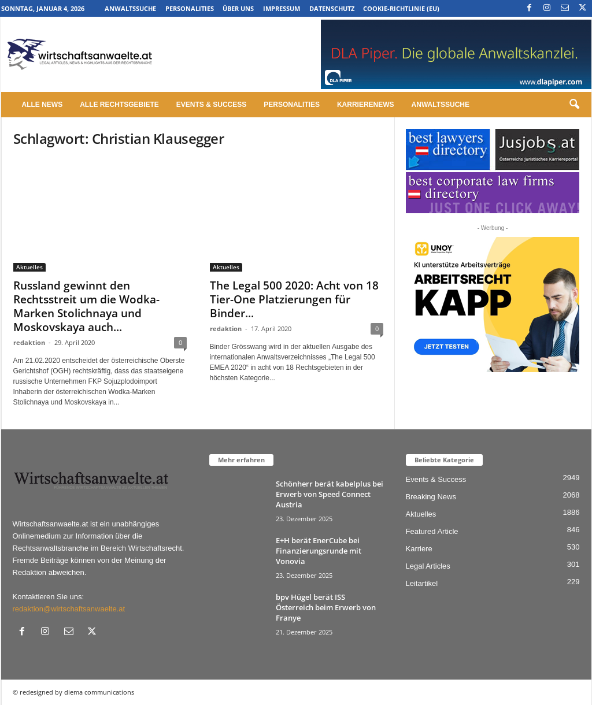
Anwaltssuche (130, 8)
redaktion (29, 342)
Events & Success (211, 105)
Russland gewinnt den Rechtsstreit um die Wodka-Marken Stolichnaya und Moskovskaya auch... (86, 306)
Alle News (42, 105)
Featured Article (432, 531)
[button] (574, 104)
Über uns (238, 8)
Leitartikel (422, 583)
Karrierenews (365, 105)
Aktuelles (29, 267)
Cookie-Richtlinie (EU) (401, 8)
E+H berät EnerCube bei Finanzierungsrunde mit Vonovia (318, 550)
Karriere (419, 548)
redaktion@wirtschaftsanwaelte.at (69, 608)
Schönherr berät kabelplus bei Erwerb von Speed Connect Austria (329, 494)
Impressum (281, 8)
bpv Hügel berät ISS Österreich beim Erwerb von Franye (326, 607)
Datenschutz (331, 8)
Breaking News (431, 496)
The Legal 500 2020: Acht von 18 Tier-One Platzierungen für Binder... (294, 299)
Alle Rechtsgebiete (119, 105)
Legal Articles (428, 566)
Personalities (189, 8)
